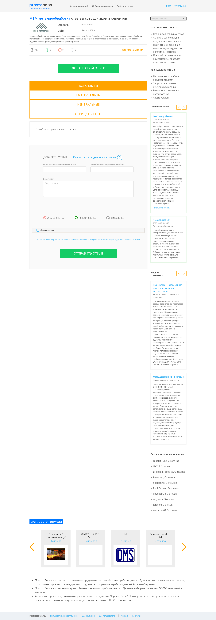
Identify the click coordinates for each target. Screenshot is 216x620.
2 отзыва (160, 541)
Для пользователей (107, 616)
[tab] (41, 85)
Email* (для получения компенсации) (59, 136)
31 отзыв (125, 541)
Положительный (87, 189)
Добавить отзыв (125, 6)
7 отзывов (90, 541)
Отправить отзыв (88, 225)
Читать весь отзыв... (161, 208)
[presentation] (64, 178)
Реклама (124, 616)
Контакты (136, 616)
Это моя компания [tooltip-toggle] (132, 49)
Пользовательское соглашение (64, 616)
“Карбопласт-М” (161, 220)
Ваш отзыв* (48, 151)
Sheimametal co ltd (160, 535)
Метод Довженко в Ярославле (168, 377)
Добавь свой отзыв (94, 68)
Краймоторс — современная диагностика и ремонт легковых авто (167, 288)
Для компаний (88, 616)
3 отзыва (55, 541)
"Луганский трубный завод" (56, 535)
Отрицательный (56, 189)
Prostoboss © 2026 (37, 616)
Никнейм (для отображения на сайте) (107, 136)
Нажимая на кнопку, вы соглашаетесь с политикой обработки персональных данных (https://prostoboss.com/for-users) (88, 211)
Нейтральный (117, 189)
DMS (125, 534)
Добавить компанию (102, 6)
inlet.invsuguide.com (162, 116)
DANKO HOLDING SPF (91, 535)
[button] (88, 201)
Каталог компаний (79, 6)
